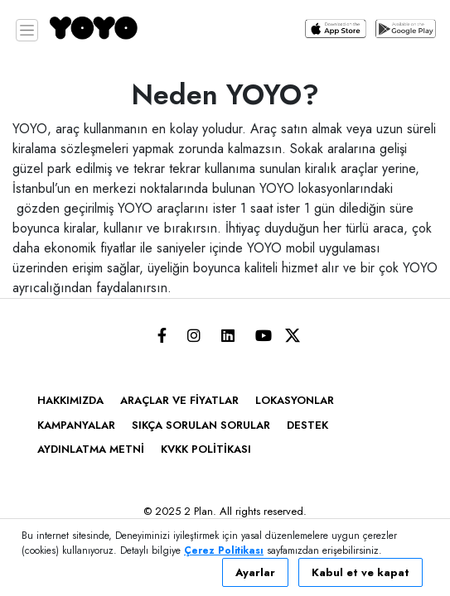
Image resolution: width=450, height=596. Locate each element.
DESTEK (307, 425)
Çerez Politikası (224, 550)
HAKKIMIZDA (70, 400)
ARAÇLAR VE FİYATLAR (179, 400)
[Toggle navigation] (27, 30)
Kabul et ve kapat (360, 572)
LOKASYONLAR (294, 400)
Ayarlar (255, 572)
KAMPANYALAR (76, 425)
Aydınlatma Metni (90, 449)
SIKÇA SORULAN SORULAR (201, 425)
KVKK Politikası (206, 449)
